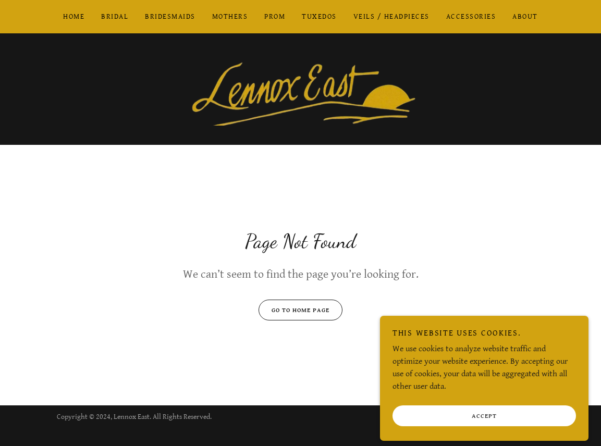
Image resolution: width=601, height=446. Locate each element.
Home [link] (73, 17)
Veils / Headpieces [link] (391, 17)
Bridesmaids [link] (170, 17)
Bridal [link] (114, 17)
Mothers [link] (230, 17)
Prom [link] (274, 17)
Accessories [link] (471, 17)
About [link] (525, 17)
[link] (300, 89)
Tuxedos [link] (319, 17)
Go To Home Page (294, 310)
